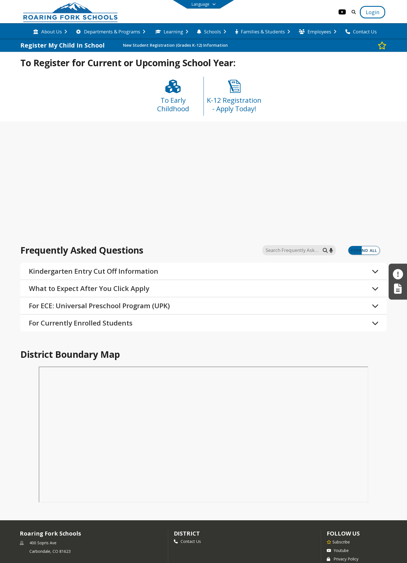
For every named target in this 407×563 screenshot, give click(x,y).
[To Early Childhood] (173, 98)
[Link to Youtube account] (342, 13)
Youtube (338, 552)
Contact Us (187, 542)
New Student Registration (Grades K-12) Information (175, 45)
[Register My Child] (397, 289)
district (187, 535)
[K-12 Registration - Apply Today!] (234, 98)
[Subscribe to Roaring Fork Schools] (338, 543)
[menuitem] (50, 31)
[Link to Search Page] (352, 12)
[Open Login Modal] (372, 12)
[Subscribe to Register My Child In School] (382, 45)
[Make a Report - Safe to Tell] (397, 274)
